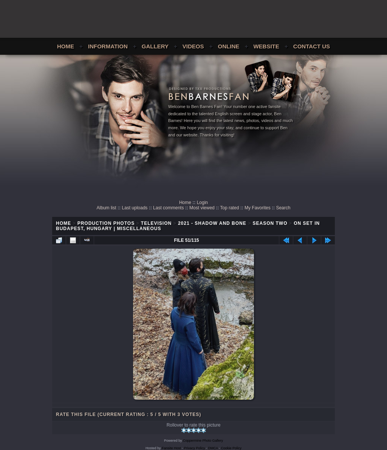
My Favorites (258, 207)
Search (283, 207)
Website (266, 46)
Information (108, 46)
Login (202, 202)
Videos (193, 46)
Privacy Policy (194, 448)
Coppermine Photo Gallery (203, 440)
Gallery (155, 46)
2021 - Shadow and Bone (212, 223)
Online (229, 46)
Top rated (229, 207)
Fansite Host (171, 448)
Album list (106, 207)
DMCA (213, 448)
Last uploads (134, 207)
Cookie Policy (231, 448)
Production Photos (106, 223)
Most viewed (202, 207)
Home (65, 46)
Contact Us (311, 46)
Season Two (269, 223)
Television (156, 223)
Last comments (168, 207)
